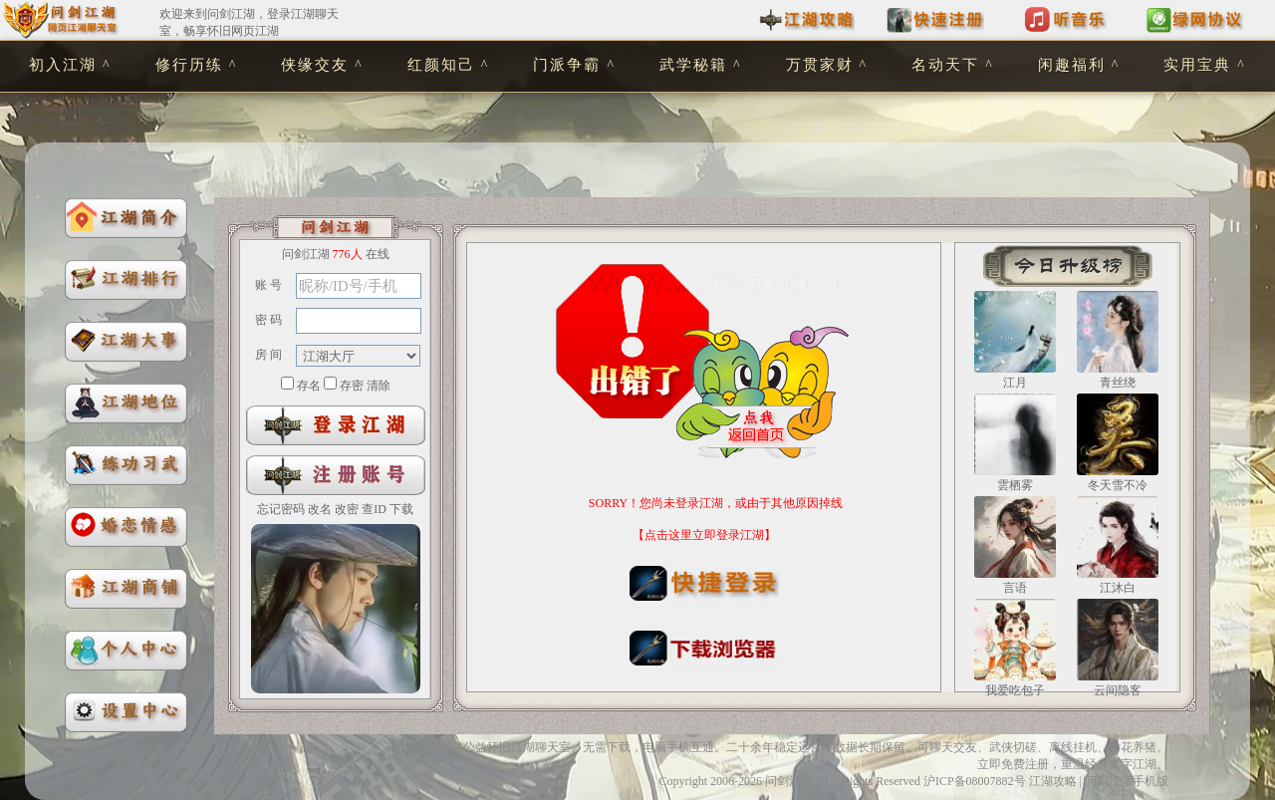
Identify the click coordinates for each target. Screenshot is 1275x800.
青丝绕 (1118, 383)
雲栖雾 (1015, 485)
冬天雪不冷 (1118, 485)
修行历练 (189, 65)
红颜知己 (441, 65)
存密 (352, 386)
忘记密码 (281, 509)
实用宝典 (1197, 65)
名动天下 (945, 65)
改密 (347, 509)
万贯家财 (820, 65)
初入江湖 (63, 65)
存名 (309, 386)
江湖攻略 (1053, 781)
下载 (401, 509)
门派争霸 (567, 65)
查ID (374, 509)
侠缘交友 (315, 65)
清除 (378, 386)
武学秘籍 (693, 65)
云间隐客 (1118, 690)
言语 (1015, 588)
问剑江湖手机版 (1126, 781)
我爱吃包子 (1015, 690)
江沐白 (1118, 588)
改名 (320, 509)
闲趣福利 (1072, 65)
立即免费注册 (1013, 764)
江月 (1015, 383)
